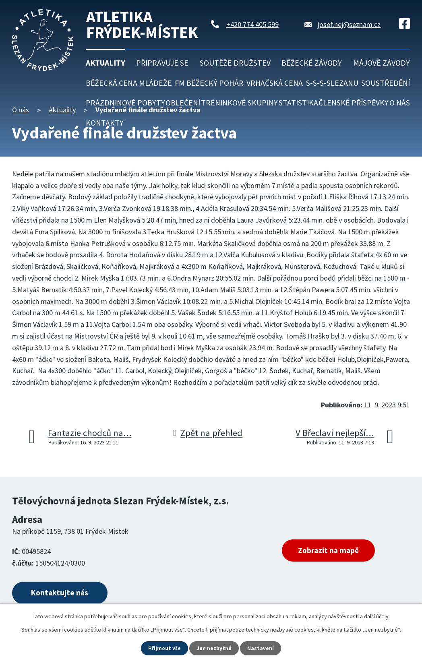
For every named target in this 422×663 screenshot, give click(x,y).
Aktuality (105, 63)
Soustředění (385, 83)
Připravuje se (162, 63)
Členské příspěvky (354, 102)
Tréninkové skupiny (239, 102)
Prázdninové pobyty (125, 102)
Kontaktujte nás (63, 594)
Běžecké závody (311, 63)
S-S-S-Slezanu (332, 83)
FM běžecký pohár (209, 83)
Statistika (298, 102)
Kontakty (105, 123)
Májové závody (381, 63)
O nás (399, 102)
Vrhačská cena (274, 83)
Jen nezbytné (214, 648)
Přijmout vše (164, 648)
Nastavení (261, 648)
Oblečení (182, 102)
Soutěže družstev (235, 63)
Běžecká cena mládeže (129, 83)
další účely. (377, 616)
